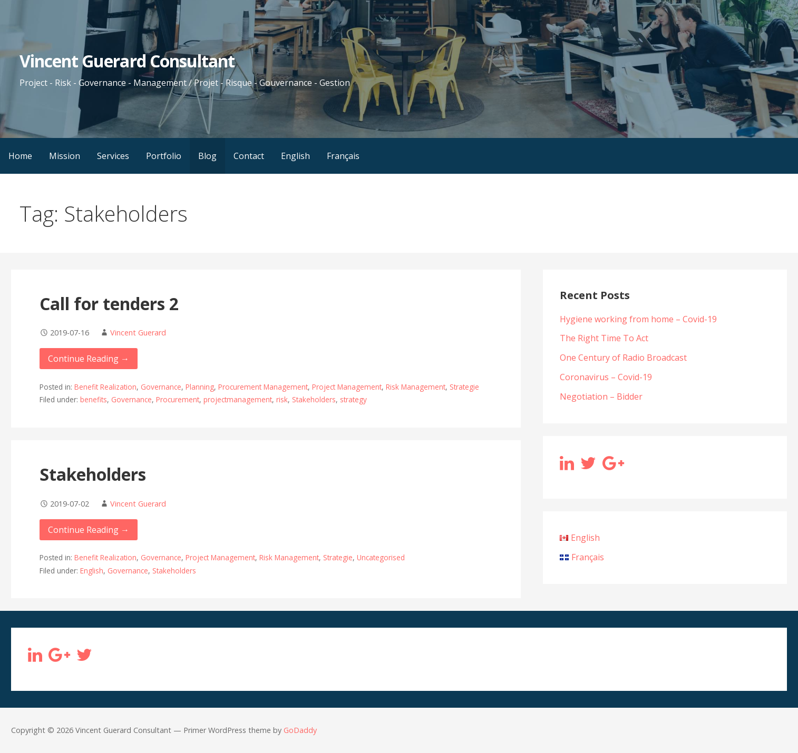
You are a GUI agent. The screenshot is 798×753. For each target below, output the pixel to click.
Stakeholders (314, 399)
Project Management (347, 387)
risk (282, 399)
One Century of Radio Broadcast (623, 357)
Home (20, 156)
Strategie (464, 387)
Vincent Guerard (138, 333)
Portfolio (163, 156)
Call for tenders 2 (109, 303)
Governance (161, 387)
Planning (200, 387)
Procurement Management (263, 387)
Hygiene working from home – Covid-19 (638, 319)
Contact (248, 156)
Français (343, 156)
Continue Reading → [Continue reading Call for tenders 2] (88, 358)
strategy (353, 399)
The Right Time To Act (604, 338)
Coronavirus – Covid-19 (606, 377)
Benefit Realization (105, 387)
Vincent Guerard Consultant (127, 60)
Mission (64, 156)
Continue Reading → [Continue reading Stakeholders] (88, 530)
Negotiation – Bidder (601, 396)
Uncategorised (381, 557)
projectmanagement (237, 399)
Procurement (177, 399)
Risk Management (415, 387)
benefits (93, 399)
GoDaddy (300, 730)
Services (113, 156)
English (295, 156)
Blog (207, 156)
